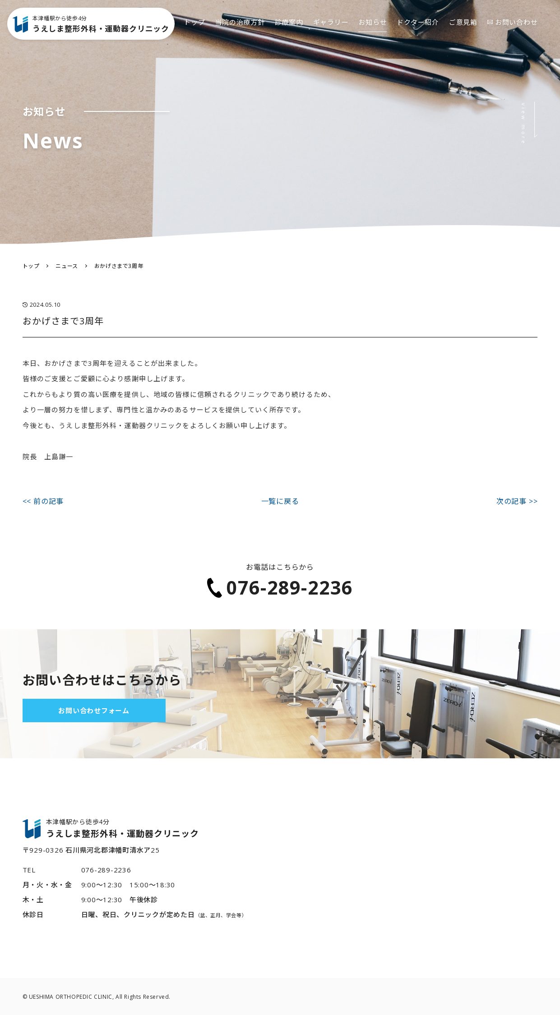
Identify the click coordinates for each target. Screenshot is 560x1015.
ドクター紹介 (418, 36)
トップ (194, 36)
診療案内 (289, 36)
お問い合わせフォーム (94, 710)
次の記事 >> (517, 501)
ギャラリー (331, 36)
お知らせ (372, 36)
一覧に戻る (280, 501)
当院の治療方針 (239, 36)
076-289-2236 (280, 588)
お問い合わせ (512, 36)
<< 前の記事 (43, 501)
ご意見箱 (463, 36)
